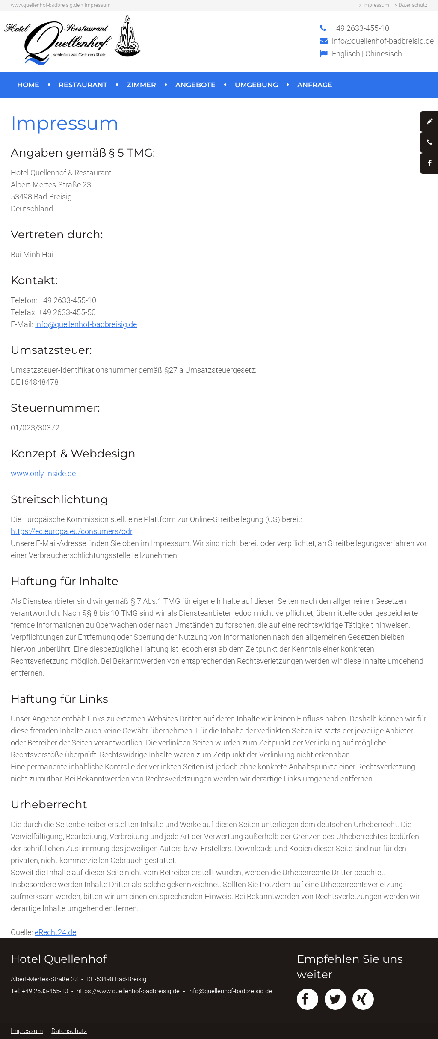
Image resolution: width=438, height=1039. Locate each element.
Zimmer (141, 85)
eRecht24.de (55, 932)
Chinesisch (383, 53)
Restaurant (83, 85)
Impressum (376, 5)
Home (28, 85)
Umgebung (256, 85)
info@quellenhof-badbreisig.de (383, 40)
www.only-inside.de (43, 473)
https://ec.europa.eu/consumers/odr (71, 531)
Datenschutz (413, 5)
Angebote (195, 85)
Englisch (346, 53)
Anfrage (314, 85)
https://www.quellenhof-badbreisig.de (128, 991)
